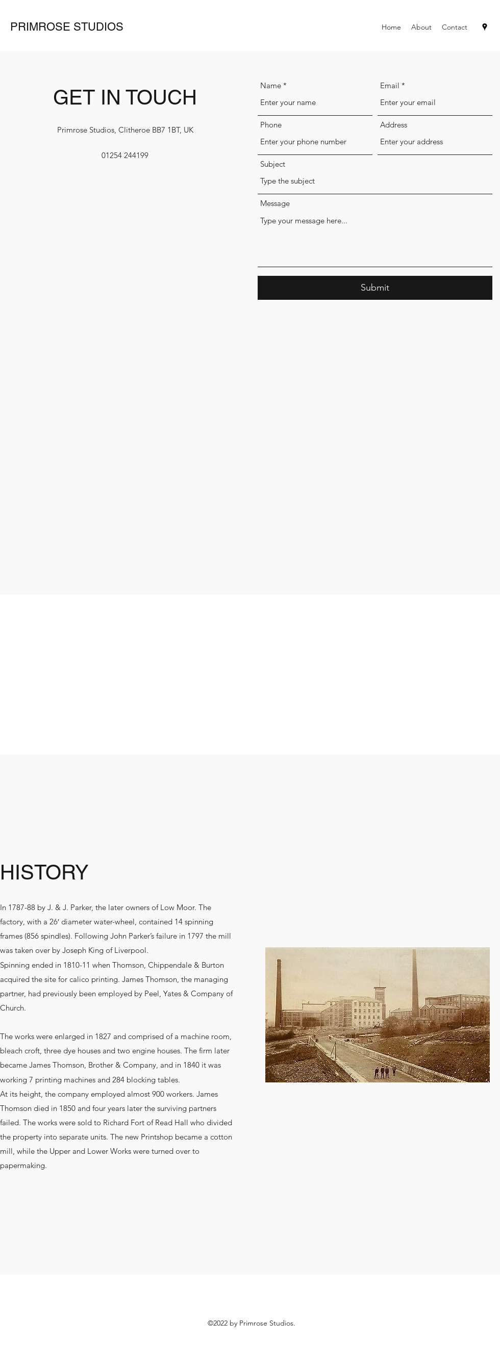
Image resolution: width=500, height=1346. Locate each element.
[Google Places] (485, 27)
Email (389, 85)
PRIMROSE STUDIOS (66, 26)
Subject (272, 164)
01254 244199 (125, 155)
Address (393, 124)
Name (270, 85)
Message (275, 203)
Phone (271, 124)
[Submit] (375, 288)
